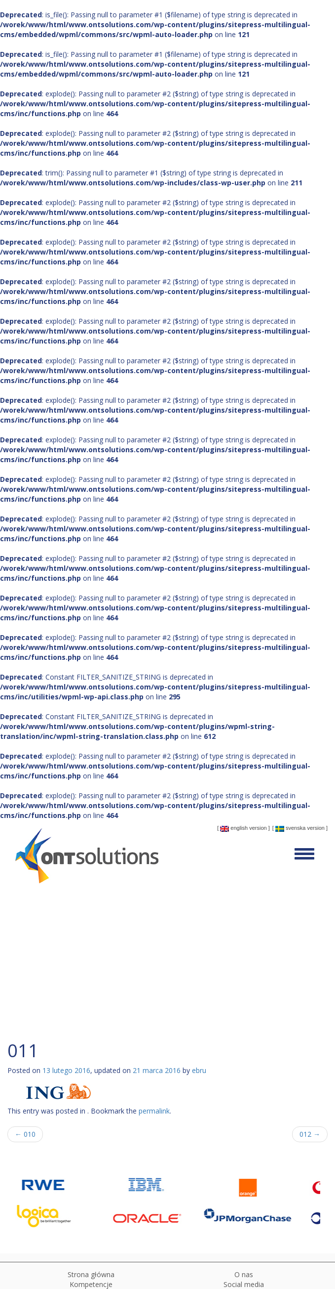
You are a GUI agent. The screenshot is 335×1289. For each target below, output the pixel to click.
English (234, 828)
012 (309, 1134)
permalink (154, 1111)
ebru (199, 1070)
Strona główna (91, 1274)
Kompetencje (91, 1284)
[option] (66, 1200)
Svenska (290, 828)
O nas (243, 1274)
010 (25, 1134)
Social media (243, 1284)
